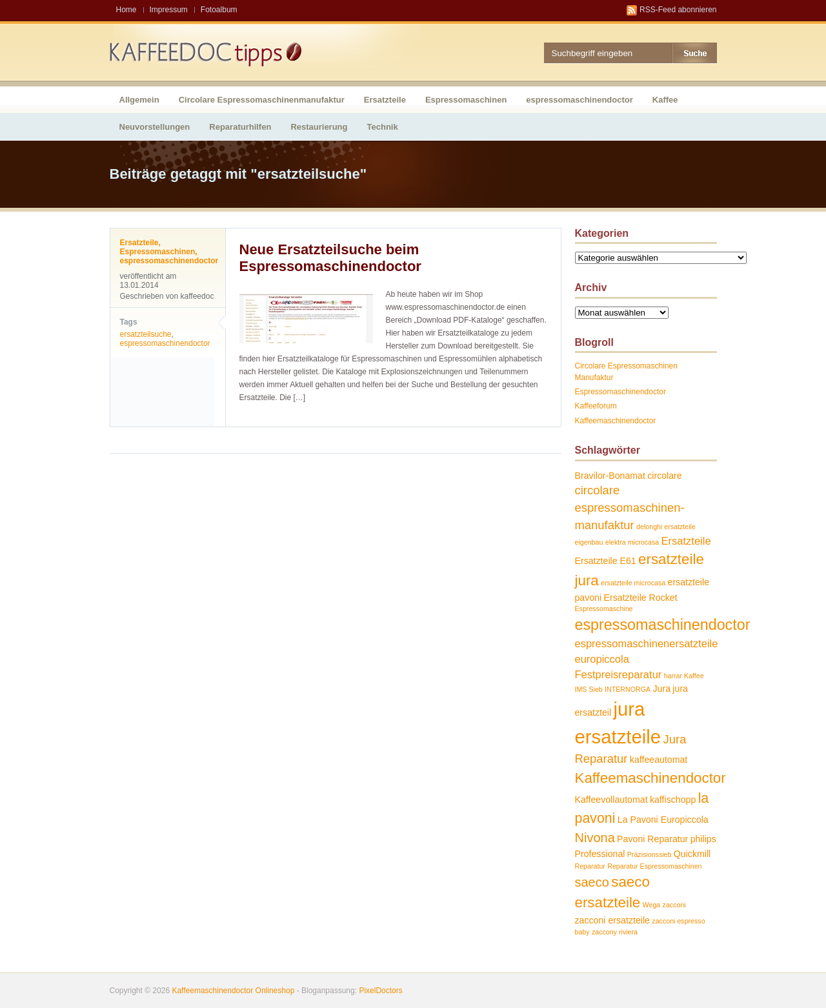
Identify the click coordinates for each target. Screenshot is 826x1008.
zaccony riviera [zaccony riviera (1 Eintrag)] (615, 932)
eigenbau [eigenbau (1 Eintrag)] (589, 542)
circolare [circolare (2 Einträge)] (664, 475)
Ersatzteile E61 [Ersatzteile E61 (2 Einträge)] (605, 561)
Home (126, 9)
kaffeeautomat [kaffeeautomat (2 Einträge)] (658, 759)
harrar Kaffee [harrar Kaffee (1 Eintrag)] (684, 676)
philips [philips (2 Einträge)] (703, 839)
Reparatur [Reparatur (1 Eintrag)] (590, 866)
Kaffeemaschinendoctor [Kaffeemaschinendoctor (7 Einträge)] (650, 778)
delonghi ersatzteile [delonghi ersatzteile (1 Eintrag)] (666, 526)
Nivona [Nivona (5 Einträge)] (595, 838)
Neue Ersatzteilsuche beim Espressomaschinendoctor (330, 257)
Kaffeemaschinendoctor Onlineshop (233, 990)
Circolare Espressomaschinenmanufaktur (262, 100)
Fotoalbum (219, 9)
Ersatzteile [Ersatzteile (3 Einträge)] (686, 541)
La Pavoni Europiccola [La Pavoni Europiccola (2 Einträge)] (663, 819)
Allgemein (139, 100)
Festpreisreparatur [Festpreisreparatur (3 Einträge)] (618, 674)
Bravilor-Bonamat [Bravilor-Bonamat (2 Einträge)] (610, 475)
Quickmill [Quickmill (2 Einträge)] (692, 854)
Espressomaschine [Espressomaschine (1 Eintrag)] (604, 608)
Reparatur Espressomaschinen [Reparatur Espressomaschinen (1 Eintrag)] (654, 866)
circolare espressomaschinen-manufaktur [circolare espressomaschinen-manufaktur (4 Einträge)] (630, 507)
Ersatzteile (385, 100)
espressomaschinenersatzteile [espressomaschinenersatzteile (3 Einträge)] (646, 643)
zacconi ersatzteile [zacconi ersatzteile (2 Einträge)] (612, 920)
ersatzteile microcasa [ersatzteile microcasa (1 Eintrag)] (633, 583)
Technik (382, 127)
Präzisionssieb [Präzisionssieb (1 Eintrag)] (649, 854)
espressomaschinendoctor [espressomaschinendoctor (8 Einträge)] (662, 624)
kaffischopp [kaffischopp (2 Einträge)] (673, 799)
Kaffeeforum (596, 405)
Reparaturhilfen (240, 127)
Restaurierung (318, 127)
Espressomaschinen (466, 100)
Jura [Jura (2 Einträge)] (661, 688)
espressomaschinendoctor (579, 100)
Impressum (169, 9)
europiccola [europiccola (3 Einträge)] (602, 659)
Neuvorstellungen (154, 127)
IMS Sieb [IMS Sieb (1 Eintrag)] (589, 689)
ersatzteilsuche (146, 334)
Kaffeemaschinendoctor (615, 420)
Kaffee (665, 100)
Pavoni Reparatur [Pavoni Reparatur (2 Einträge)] (652, 839)
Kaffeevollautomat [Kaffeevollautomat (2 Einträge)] (611, 799)
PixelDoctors (380, 990)
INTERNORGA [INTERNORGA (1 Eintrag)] (627, 689)
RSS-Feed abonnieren (678, 9)
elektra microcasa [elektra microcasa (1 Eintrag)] (632, 542)
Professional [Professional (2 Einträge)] (600, 854)
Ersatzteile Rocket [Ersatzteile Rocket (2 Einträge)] (641, 597)
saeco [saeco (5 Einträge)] (592, 882)
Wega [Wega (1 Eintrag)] (652, 905)
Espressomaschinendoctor (620, 391)
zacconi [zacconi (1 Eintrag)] (674, 905)
